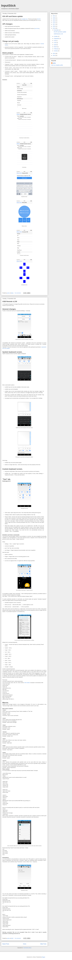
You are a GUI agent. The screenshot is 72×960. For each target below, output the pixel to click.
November (56, 30)
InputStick (8, 5)
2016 (54, 26)
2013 (54, 55)
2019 (54, 20)
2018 (54, 22)
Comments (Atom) (27, 947)
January (56, 50)
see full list (37, 28)
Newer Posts (5, 944)
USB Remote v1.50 (9, 301)
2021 (54, 15)
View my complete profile (57, 65)
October (56, 36)
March (55, 46)
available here (25, 19)
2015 (54, 28)
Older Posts (43, 944)
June (55, 42)
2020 (54, 18)
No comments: (18, 293)
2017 (54, 24)
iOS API (39, 19)
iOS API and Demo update (12, 16)
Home (24, 944)
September (56, 38)
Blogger (43, 957)
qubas (54, 63)
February (56, 48)
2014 (54, 53)
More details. (27, 682)
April (55, 44)
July (55, 40)
